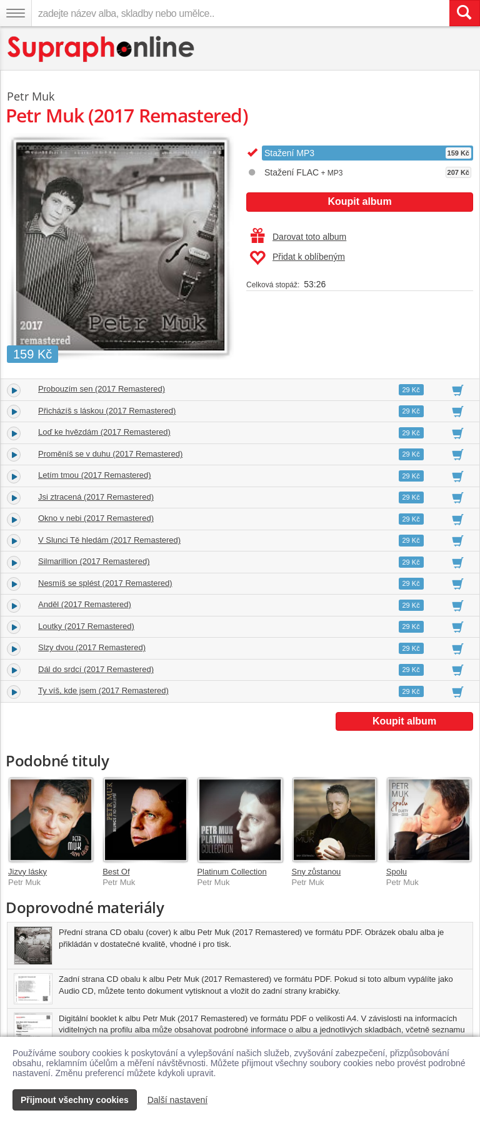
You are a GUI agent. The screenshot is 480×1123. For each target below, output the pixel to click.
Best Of (115, 871)
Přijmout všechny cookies (75, 1100)
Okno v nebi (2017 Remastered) (96, 518)
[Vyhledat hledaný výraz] (464, 13)
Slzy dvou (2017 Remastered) (92, 647)
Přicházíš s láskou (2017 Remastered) (107, 410)
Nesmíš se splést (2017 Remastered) (105, 583)
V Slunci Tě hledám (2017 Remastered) (109, 540)
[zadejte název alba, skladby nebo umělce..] (240, 13)
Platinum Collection (231, 871)
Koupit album (359, 201)
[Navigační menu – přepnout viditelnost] (15, 13)
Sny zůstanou (316, 871)
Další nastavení (178, 1100)
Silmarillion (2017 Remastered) (93, 561)
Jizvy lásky (27, 871)
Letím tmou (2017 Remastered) (94, 475)
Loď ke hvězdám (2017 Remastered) (104, 432)
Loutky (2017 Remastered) (86, 626)
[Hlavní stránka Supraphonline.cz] (101, 49)
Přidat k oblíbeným (297, 257)
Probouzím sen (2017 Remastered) (101, 388)
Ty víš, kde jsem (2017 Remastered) (103, 690)
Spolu (396, 871)
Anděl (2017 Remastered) (84, 604)
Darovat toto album (298, 236)
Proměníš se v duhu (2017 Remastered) (110, 453)
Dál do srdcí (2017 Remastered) (96, 669)
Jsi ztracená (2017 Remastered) (96, 497)
